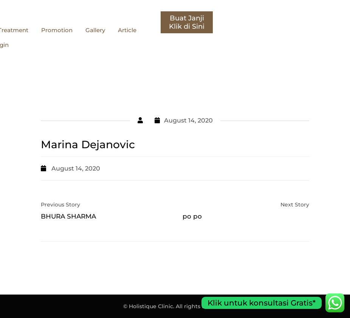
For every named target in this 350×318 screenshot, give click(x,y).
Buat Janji (321, 18)
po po (192, 216)
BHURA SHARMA (68, 216)
